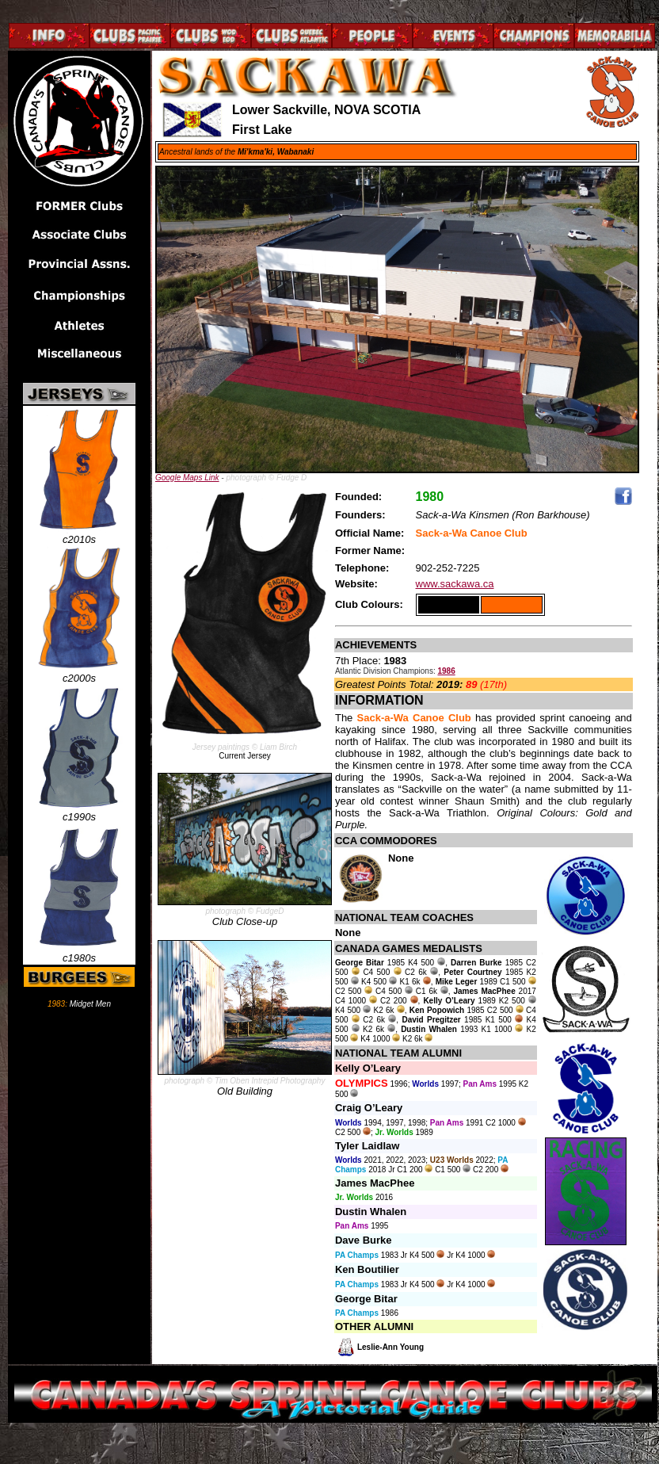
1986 (446, 671)
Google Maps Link (187, 477)
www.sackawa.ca (455, 584)
